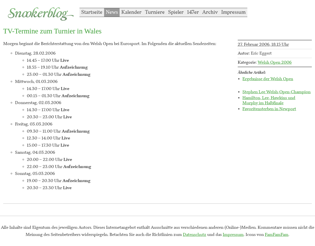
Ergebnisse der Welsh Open (267, 79)
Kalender (131, 12)
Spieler (176, 12)
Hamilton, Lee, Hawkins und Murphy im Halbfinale (268, 100)
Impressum (233, 12)
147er (193, 12)
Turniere (155, 12)
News (112, 12)
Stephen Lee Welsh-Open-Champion (276, 92)
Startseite (91, 12)
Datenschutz (194, 234)
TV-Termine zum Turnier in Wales (52, 31)
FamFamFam (276, 234)
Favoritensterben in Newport (269, 109)
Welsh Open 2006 (275, 62)
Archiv (210, 12)
